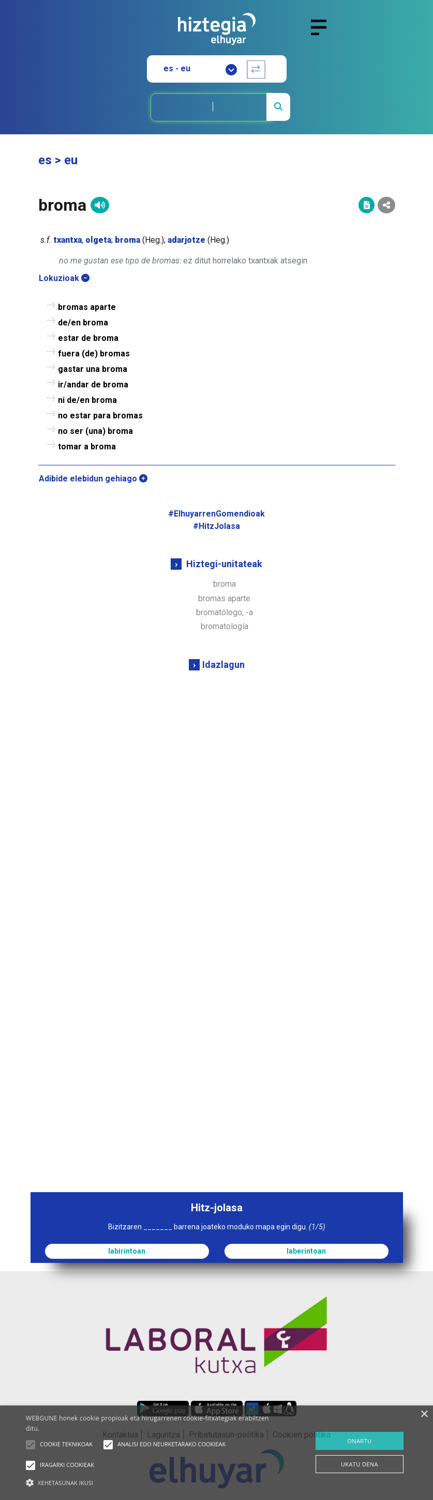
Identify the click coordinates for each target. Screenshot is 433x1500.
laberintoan (306, 1251)
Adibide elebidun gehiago (93, 478)
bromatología (224, 626)
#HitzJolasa (216, 526)
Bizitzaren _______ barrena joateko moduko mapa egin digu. (216, 1227)
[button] (30, 1444)
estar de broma (88, 338)
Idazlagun (223, 664)
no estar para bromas (100, 415)
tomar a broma (87, 446)
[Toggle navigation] (323, 33)
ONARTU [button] (359, 1441)
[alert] (216, 1452)
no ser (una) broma (95, 431)
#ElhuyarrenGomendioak (216, 514)
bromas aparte (224, 598)
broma (224, 584)
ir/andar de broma (93, 384)
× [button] (424, 1414)
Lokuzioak (64, 278)
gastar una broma (92, 369)
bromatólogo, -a (224, 612)
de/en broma (83, 322)
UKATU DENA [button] (359, 1464)
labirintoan (126, 1251)
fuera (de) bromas (94, 353)
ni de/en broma (87, 400)
